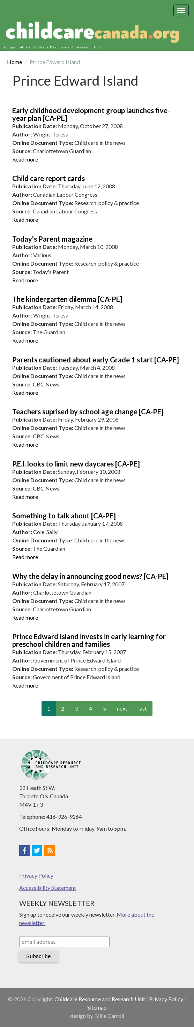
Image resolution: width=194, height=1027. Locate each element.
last (142, 708)
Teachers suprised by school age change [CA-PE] (88, 411)
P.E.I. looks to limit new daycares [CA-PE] (76, 464)
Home (14, 61)
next (122, 708)
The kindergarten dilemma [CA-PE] (67, 299)
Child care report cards (48, 178)
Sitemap (97, 1007)
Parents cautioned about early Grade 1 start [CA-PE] (95, 359)
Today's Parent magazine (52, 239)
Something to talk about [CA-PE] (64, 515)
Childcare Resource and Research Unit (99, 999)
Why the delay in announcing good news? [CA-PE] (90, 576)
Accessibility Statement (47, 887)
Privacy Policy (36, 875)
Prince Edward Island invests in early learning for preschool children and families (89, 640)
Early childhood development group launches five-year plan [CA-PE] (91, 114)
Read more (25, 159)
